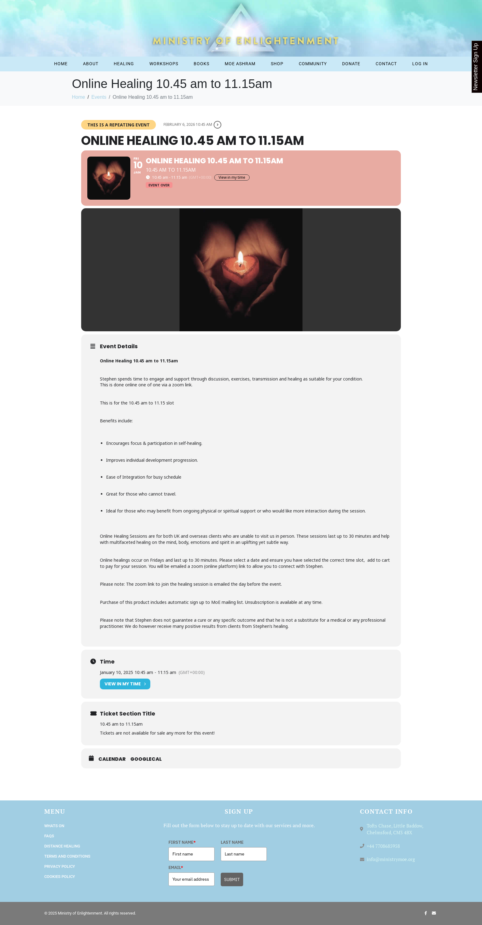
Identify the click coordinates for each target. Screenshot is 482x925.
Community (313, 63)
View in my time (232, 177)
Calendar (112, 759)
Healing (124, 63)
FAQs (49, 836)
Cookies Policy (59, 876)
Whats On (54, 825)
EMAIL (175, 867)
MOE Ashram (240, 63)
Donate (351, 63)
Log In (420, 63)
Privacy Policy (59, 866)
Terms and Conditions (67, 856)
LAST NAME (232, 842)
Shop (277, 63)
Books (201, 63)
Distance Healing (62, 846)
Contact (386, 63)
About (90, 63)
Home (61, 63)
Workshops (163, 63)
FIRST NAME (182, 842)
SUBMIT (232, 879)
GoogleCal (146, 759)
